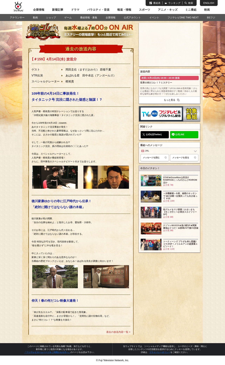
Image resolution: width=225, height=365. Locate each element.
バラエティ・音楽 (98, 9)
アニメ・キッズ (168, 9)
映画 (207, 9)
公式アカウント (132, 17)
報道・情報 (124, 9)
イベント (154, 17)
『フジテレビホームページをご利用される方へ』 (47, 352)
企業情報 (38, 9)
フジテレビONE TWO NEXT (183, 17)
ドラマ (75, 9)
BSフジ (211, 17)
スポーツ (144, 9)
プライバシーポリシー (159, 352)
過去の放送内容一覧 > (118, 332)
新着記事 (57, 9)
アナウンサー (17, 17)
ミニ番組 (190, 9)
